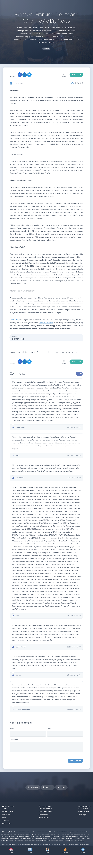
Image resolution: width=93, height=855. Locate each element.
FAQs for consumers (45, 812)
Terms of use (6, 814)
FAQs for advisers (83, 812)
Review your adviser (45, 809)
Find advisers (43, 814)
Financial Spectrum (46, 323)
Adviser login (82, 814)
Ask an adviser (43, 817)
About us (5, 809)
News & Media (6, 823)
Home (15, 83)
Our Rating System (7, 812)
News (21, 83)
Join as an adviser (83, 809)
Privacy (4, 817)
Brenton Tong (14, 320)
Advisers (33, 787)
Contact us (5, 820)
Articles (47, 787)
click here (81, 841)
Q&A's (61, 787)
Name (28, 732)
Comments (46, 746)
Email (65, 732)
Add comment (75, 761)
